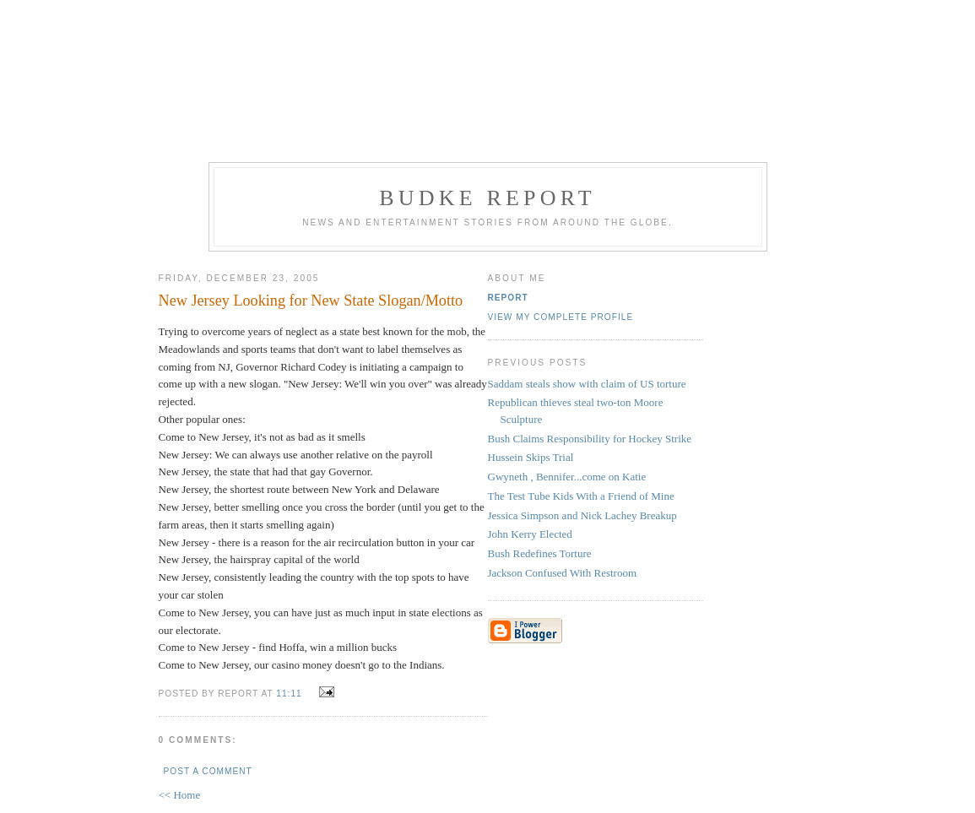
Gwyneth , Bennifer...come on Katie (567, 476)
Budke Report (487, 198)
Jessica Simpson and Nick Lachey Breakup (582, 515)
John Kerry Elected (530, 534)
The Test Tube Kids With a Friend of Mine (581, 496)
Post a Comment (208, 771)
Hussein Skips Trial (531, 457)
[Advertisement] (488, 79)
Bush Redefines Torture (540, 553)
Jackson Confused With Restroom (562, 572)
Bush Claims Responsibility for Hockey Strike (590, 438)
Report (508, 297)
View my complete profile (561, 317)
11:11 (288, 693)
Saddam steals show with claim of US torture (587, 383)
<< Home (180, 795)
